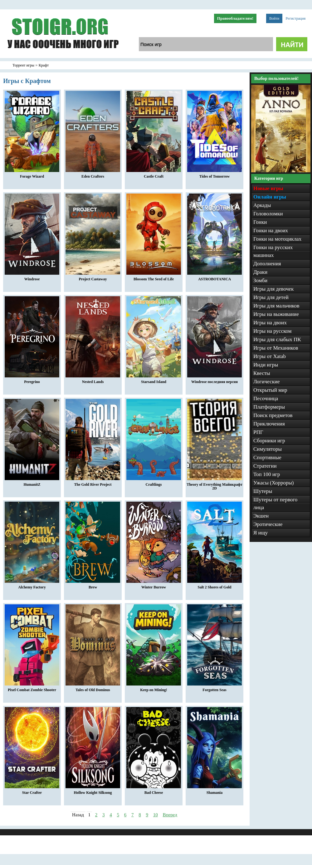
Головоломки (268, 214)
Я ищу (260, 533)
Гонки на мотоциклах (277, 239)
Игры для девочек (273, 289)
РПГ (258, 432)
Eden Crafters (93, 175)
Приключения (269, 424)
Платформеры (269, 407)
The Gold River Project (93, 483)
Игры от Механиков (275, 348)
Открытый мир (270, 390)
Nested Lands (93, 380)
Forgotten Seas (214, 688)
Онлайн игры (269, 197)
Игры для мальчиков (276, 306)
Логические (266, 382)
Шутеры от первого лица (275, 503)
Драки (260, 272)
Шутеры (262, 491)
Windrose (32, 277)
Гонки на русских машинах (273, 251)
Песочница (265, 398)
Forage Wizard (32, 175)
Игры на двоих (270, 323)
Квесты (261, 373)
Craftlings (153, 483)
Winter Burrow (153, 585)
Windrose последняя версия (214, 380)
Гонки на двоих (270, 230)
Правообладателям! (235, 18)
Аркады (262, 205)
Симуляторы (267, 449)
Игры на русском (272, 331)
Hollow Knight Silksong (93, 791)
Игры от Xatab (269, 356)
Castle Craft (153, 175)
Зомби (260, 280)
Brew (93, 585)
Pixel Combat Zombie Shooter (32, 688)
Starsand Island (153, 380)
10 (155, 814)
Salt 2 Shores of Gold (214, 585)
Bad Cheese (153, 791)
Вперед (170, 814)
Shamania (214, 791)
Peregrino (32, 380)
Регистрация (296, 18)
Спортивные (267, 457)
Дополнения (267, 264)
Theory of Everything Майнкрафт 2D (214, 484)
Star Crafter (32, 791)
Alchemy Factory (32, 585)
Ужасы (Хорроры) (273, 483)
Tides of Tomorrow (214, 175)
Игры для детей (271, 297)
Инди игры (265, 365)
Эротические (268, 524)
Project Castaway (93, 277)
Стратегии (265, 466)
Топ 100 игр (266, 474)
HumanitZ (32, 483)
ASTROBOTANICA (214, 277)
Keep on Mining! (153, 688)
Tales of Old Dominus (93, 688)
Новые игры (268, 188)
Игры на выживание (276, 314)
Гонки (260, 222)
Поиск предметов (273, 415)
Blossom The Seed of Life (153, 277)
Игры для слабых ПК (277, 339)
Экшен (261, 516)
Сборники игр (269, 441)
